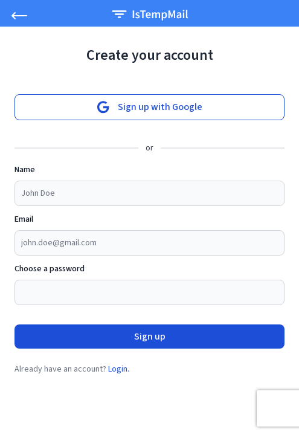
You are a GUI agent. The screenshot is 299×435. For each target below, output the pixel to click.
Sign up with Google (149, 107)
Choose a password (49, 269)
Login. (118, 369)
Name (24, 170)
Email (23, 219)
